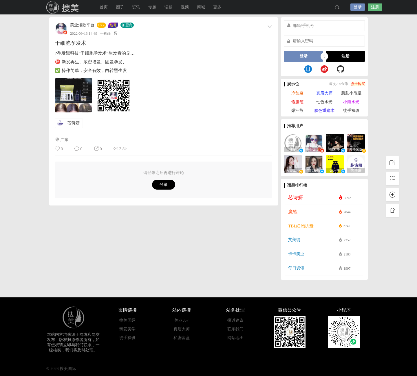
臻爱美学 (127, 329)
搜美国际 (64, 7)
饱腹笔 (297, 102)
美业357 (181, 320)
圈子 (120, 7)
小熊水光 (351, 102)
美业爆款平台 (82, 25)
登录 (358, 7)
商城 (201, 7)
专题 (152, 7)
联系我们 (235, 329)
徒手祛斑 (351, 110)
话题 (168, 7)
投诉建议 (235, 320)
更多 (217, 7)
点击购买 (358, 84)
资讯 (136, 7)
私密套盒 (181, 338)
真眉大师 (324, 93)
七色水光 (324, 102)
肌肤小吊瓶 (351, 93)
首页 (104, 7)
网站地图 (235, 338)
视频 (185, 7)
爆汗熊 (297, 110)
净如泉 (297, 93)
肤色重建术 (324, 110)
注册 (375, 7)
